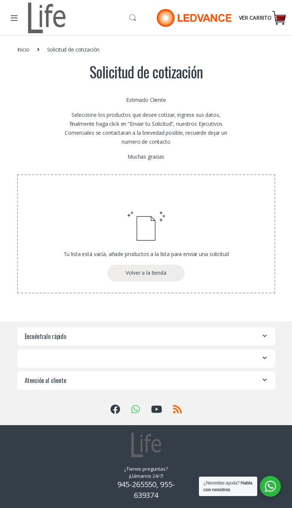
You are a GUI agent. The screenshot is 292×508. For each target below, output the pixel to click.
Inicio (23, 49)
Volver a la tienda (146, 272)
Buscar (133, 18)
